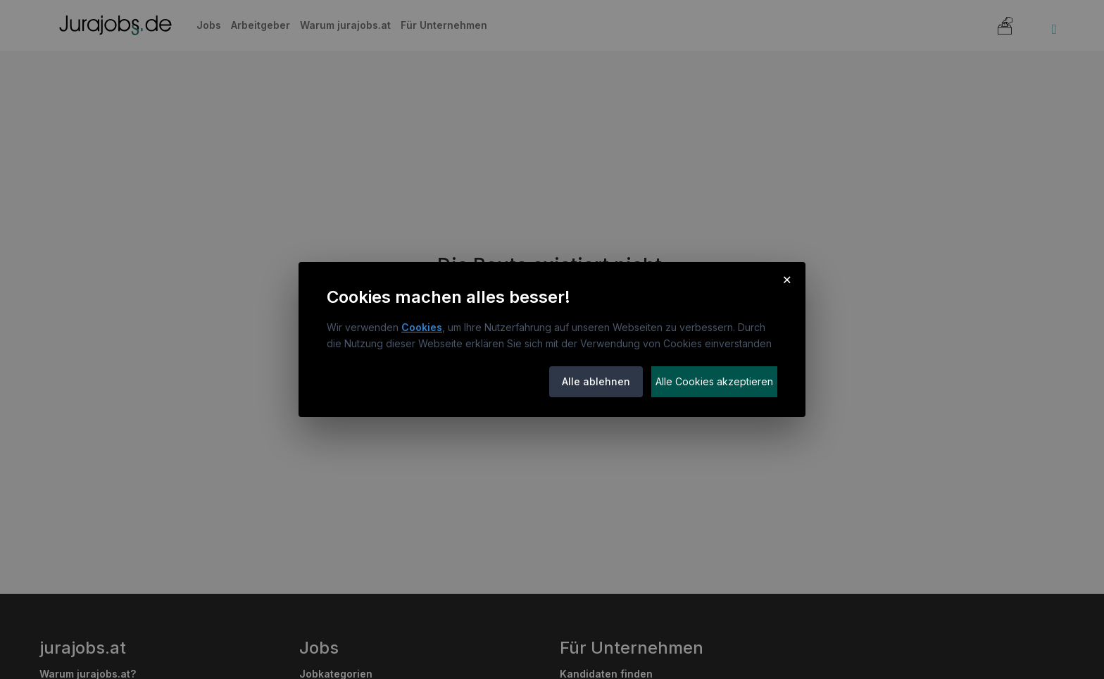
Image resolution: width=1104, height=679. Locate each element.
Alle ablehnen (596, 381)
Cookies (421, 327)
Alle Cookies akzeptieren (714, 381)
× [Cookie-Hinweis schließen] (786, 278)
